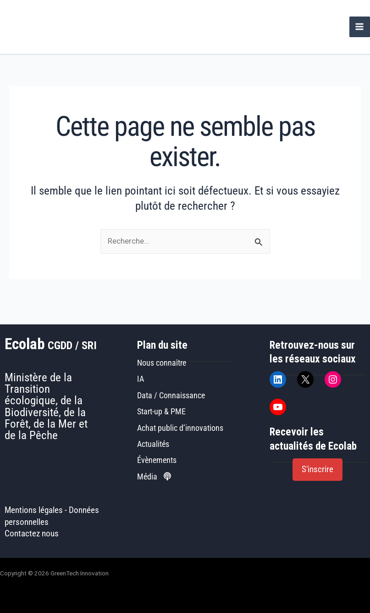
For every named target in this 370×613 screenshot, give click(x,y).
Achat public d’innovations (180, 428)
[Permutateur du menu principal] (359, 27)
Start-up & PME (161, 411)
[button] (317, 469)
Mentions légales (34, 510)
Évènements (157, 460)
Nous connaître (161, 363)
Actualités (153, 444)
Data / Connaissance (171, 395)
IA (140, 379)
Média (154, 476)
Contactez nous (32, 534)
